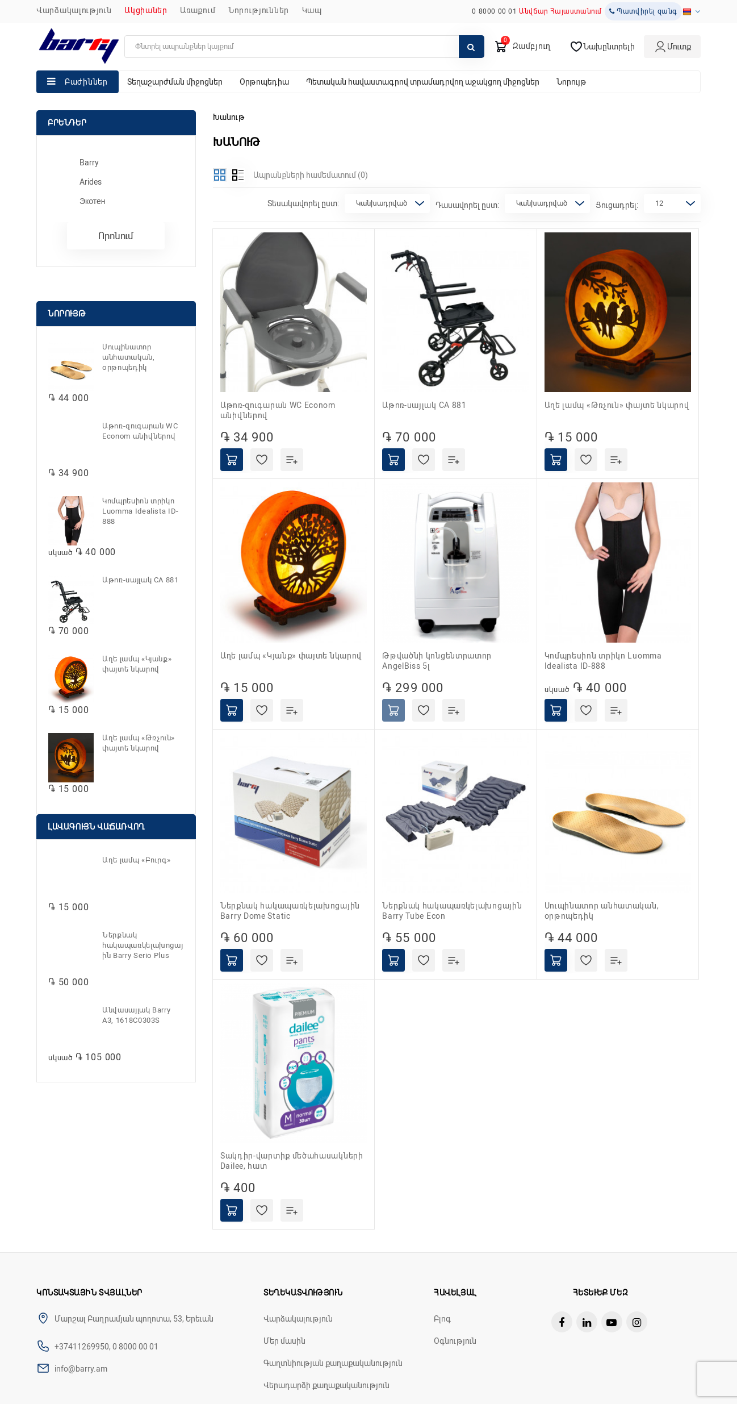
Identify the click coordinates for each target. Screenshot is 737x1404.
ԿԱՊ (312, 10)
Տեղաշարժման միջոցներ (175, 81)
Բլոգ (442, 1318)
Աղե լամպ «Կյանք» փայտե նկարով (136, 664)
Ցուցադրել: (617, 205)
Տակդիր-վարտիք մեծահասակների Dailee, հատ (291, 1160)
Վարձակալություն (74, 10)
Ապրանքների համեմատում (310, 175)
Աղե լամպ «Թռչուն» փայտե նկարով (138, 743)
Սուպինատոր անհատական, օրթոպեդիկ (128, 357)
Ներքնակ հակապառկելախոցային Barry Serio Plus (142, 945)
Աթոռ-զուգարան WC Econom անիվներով (140, 431)
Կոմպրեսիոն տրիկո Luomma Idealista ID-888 (140, 511)
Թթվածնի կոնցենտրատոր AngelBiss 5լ (437, 660)
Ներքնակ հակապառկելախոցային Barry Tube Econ (452, 910)
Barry (89, 162)
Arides (90, 181)
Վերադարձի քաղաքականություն (326, 1385)
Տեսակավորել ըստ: (303, 203)
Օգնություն (455, 1340)
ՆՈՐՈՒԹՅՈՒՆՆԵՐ (258, 10)
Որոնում (115, 235)
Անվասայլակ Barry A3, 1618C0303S (136, 1015)
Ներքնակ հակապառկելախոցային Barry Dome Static (290, 910)
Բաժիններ (86, 81)
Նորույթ (571, 81)
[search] (304, 46)
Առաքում (197, 10)
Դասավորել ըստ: (467, 205)
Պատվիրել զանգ (643, 11)
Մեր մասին (284, 1340)
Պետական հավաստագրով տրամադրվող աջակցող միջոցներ (422, 81)
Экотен (92, 201)
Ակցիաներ (146, 10)
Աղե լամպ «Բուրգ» (136, 860)
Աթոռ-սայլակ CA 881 (140, 580)
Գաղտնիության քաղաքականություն (333, 1363)
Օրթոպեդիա (264, 81)
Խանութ (229, 117)
